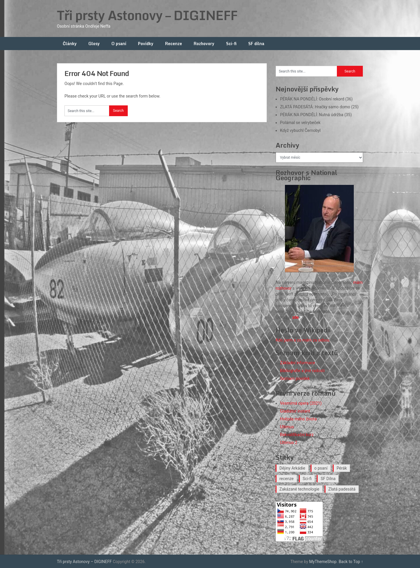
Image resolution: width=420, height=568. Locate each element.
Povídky (145, 43)
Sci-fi (231, 43)
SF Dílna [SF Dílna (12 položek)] (328, 478)
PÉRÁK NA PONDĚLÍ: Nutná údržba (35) (316, 114)
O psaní (118, 43)
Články (70, 43)
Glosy (94, 43)
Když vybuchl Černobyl (300, 130)
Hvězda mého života (298, 419)
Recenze (173, 43)
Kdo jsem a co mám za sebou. (303, 340)
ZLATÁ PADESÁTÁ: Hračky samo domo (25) (319, 107)
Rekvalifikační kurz (297, 434)
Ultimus (287, 426)
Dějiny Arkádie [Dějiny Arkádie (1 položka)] (292, 468)
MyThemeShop (323, 561)
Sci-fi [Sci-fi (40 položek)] (307, 478)
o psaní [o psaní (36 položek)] (321, 468)
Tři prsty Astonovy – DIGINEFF (147, 15)
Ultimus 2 (288, 442)
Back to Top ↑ (351, 561)
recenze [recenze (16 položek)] (286, 478)
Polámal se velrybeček (300, 122)
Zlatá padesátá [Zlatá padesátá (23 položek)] (342, 489)
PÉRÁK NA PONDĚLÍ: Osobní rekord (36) (316, 99)
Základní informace (297, 362)
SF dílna (256, 43)
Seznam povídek (295, 378)
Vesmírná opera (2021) (301, 403)
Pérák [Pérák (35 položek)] (342, 468)
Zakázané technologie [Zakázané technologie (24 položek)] (299, 489)
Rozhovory (204, 43)
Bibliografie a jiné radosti (302, 370)
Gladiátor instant (295, 411)
